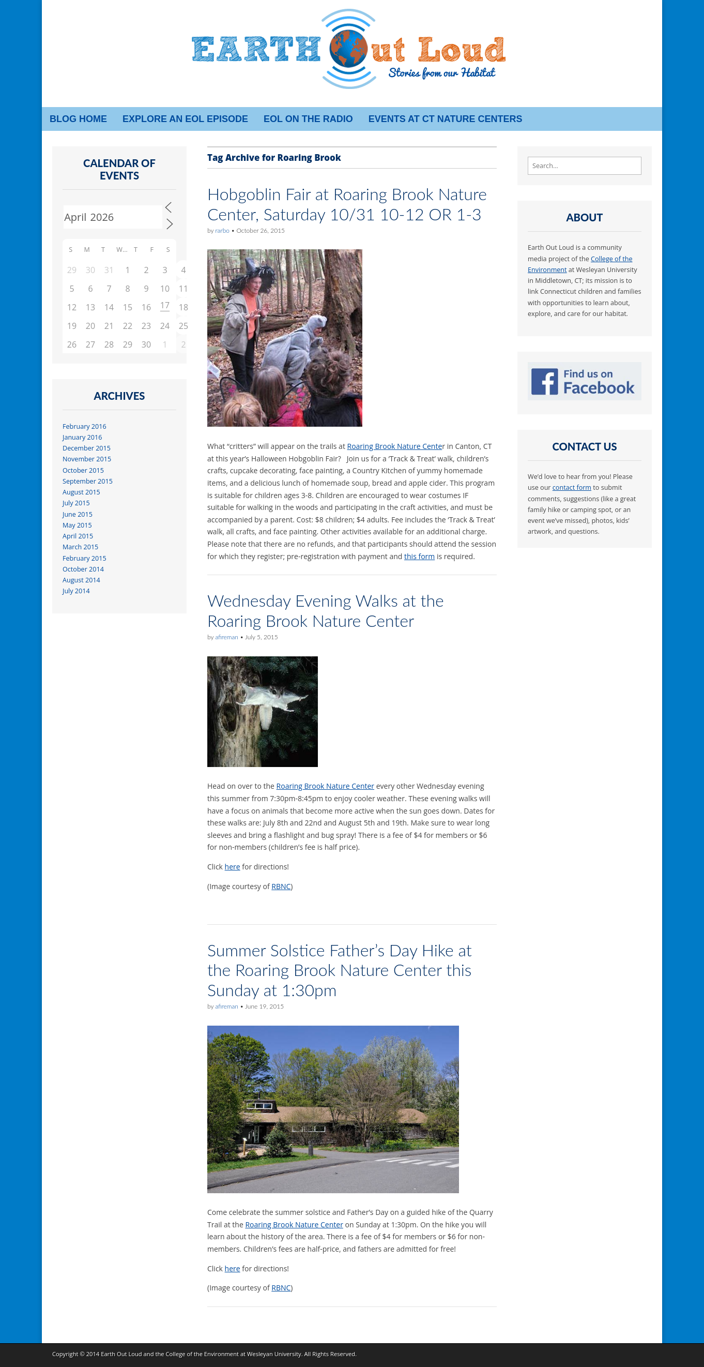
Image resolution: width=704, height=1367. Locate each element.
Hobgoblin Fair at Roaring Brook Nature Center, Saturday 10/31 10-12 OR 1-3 (347, 203)
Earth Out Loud (121, 1354)
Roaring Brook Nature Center (325, 786)
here (232, 867)
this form (419, 556)
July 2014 (76, 591)
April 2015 (78, 536)
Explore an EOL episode (185, 119)
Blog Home (78, 119)
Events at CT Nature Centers (446, 119)
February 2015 (84, 558)
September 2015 (88, 481)
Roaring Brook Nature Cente (394, 446)
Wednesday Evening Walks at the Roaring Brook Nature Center (325, 610)
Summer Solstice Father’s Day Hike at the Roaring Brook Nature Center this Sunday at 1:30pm (339, 970)
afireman (226, 637)
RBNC (280, 886)
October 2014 (83, 569)
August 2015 (81, 492)
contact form (572, 487)
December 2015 (87, 448)
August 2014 (81, 580)
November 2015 (87, 459)
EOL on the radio (308, 119)
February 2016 (84, 426)
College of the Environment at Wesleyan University (233, 1354)
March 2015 (80, 547)
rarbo (222, 230)
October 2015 (83, 470)
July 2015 (76, 503)
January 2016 (82, 437)
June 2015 (78, 514)
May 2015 (77, 525)
